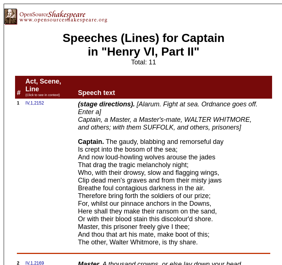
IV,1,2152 (34, 103)
